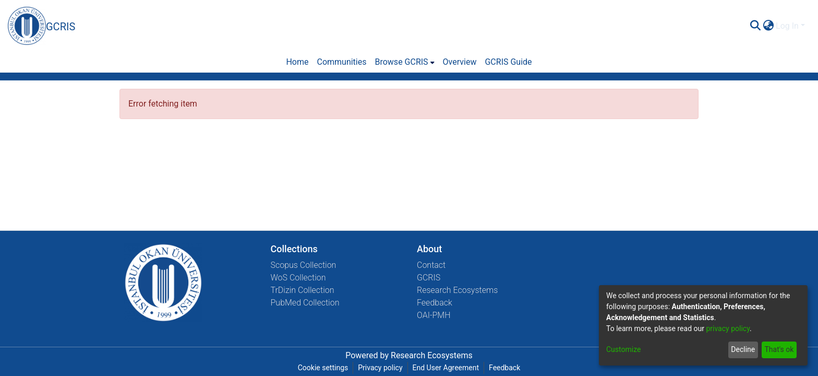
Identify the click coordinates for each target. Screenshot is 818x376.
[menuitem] (768, 26)
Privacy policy (380, 367)
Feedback (434, 303)
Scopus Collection (303, 265)
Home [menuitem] (297, 62)
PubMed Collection (305, 303)
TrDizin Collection (302, 290)
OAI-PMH (434, 315)
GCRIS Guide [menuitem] (508, 62)
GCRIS (428, 278)
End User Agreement (446, 367)
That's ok (778, 349)
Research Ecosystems (457, 290)
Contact (431, 265)
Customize (623, 349)
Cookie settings (323, 367)
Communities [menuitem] (341, 62)
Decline (743, 349)
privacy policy (728, 328)
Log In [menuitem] (787, 26)
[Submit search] (755, 26)
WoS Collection (298, 278)
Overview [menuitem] (460, 62)
